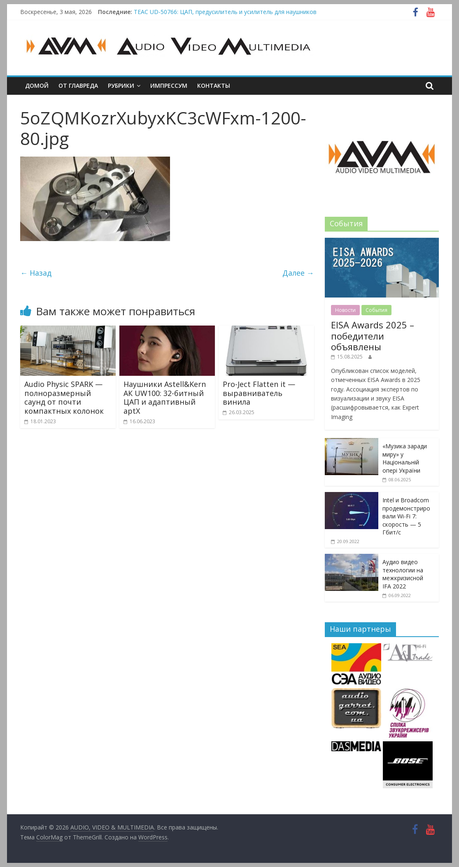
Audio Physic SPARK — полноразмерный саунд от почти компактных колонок (64, 397)
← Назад (35, 273)
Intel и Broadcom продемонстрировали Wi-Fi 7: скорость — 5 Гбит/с (406, 516)
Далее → (298, 273)
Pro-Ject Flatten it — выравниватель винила (259, 393)
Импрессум (168, 85)
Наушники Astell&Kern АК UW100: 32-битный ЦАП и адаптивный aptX (164, 397)
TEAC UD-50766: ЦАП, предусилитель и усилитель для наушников (225, 12)
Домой (37, 85)
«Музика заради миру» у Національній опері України (404, 458)
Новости (345, 310)
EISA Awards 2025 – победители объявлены (372, 336)
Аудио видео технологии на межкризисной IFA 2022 (402, 574)
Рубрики (121, 85)
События (376, 310)
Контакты (213, 85)
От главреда (78, 85)
